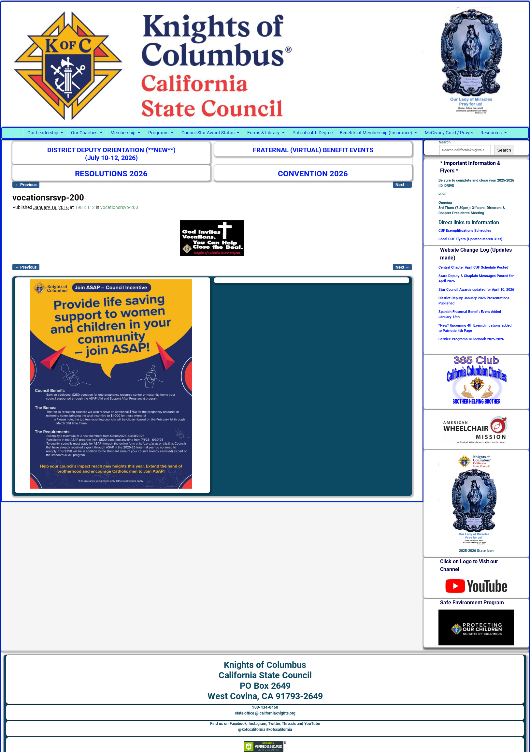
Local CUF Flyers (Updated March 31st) (470, 239)
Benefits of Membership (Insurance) (376, 132)
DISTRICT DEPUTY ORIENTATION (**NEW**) (111, 150)
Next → (402, 184)
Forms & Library (263, 132)
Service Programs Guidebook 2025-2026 (471, 339)
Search (504, 150)
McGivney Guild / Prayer (449, 132)
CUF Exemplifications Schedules (464, 231)
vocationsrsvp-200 (119, 207)
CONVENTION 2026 (313, 173)
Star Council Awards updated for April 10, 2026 (476, 290)
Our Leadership (42, 132)
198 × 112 (85, 207)
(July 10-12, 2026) (111, 158)
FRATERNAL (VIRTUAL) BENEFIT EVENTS (313, 150)
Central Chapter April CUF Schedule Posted (473, 267)
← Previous (26, 184)
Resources (491, 132)
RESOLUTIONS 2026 (111, 173)
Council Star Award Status (208, 132)
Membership (123, 132)
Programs (158, 132)
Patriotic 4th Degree (313, 132)
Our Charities (84, 132)
